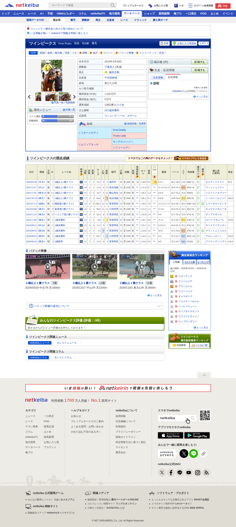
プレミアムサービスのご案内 (87, 421)
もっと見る (202, 96)
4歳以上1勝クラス (64, 182)
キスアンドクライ (215, 182)
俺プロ (178, 13)
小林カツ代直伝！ (106, 508)
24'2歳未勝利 (112, 110)
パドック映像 (125, 52)
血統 (49, 52)
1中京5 (41, 182)
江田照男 (113, 209)
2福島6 (41, 203)
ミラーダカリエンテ (216, 203)
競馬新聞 (164, 13)
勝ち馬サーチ (160, 20)
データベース (132, 13)
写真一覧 (58, 102)
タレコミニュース (67, 342)
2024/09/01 (31, 230)
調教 (83, 52)
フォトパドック (146, 52)
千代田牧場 (111, 77)
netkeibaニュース (39, 342)
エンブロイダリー (187, 321)
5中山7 (41, 187)
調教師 (85, 20)
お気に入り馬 (51, 442)
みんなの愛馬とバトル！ (51, 499)
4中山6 (41, 225)
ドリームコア (185, 281)
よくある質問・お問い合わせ (87, 426)
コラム (82, 13)
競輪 (223, 5)
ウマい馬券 (31, 426)
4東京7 (41, 198)
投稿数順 (179, 345)
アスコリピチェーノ (188, 316)
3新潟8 (41, 230)
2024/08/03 (31, 236)
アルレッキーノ (214, 236)
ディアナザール (214, 214)
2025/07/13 (31, 203)
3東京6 (41, 241)
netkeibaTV (98, 13)
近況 (161, 52)
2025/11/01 (31, 192)
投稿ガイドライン (126, 436)
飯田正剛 (114, 72)
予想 (50, 13)
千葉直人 (110, 66)
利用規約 (121, 426)
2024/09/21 (31, 225)
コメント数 (189, 262)
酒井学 (112, 182)
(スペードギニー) (214, 220)
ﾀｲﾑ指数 (155, 170)
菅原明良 (113, 203)
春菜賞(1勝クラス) (64, 209)
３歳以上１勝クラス (84, 283)
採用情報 (121, 416)
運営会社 (121, 452)
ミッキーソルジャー (216, 198)
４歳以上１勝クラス (37, 283)
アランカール (185, 286)
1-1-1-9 (119, 104)
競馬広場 (49, 426)
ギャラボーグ (185, 296)
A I (41, 13)
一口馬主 (191, 13)
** (137, 187)
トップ (6, 13)
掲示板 (58, 52)
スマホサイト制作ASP (172, 503)
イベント (227, 13)
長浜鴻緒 (113, 187)
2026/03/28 (31, 182)
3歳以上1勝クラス (64, 187)
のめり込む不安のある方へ (86, 431)
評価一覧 (70, 109)
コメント (106, 52)
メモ (74, 52)
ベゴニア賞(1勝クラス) (66, 214)
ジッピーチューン (187, 306)
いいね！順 (199, 345)
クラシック (140, 20)
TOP (33, 52)
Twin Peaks (65, 43)
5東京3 (41, 220)
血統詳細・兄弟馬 (136, 123)
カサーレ (132, 115)
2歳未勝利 (60, 220)
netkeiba (176, 91)
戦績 (42, 52)
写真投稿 (70, 102)
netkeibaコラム (38, 357)
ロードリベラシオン (216, 225)
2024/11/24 (31, 214)
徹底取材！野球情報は (113, 499)
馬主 (98, 20)
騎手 (73, 20)
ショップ (149, 13)
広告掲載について (126, 421)
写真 (67, 52)
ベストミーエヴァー (216, 192)
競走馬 (56, 20)
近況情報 (173, 77)
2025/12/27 (31, 187)
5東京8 (41, 214)
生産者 (110, 20)
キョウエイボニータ (216, 209)
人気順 (176, 262)
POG (203, 13)
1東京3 (41, 209)
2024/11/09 (31, 220)
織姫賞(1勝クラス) (64, 203)
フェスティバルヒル (188, 301)
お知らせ (76, 416)
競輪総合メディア (51, 512)
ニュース (18, 13)
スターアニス (185, 276)
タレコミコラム (63, 357)
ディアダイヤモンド (188, 311)
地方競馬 (114, 13)
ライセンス (122, 447)
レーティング (203, 262)
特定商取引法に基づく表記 (131, 442)
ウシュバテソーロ (115, 115)
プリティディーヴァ (216, 241)
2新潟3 (41, 236)
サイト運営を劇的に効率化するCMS (178, 508)
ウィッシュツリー (215, 187)
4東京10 (42, 192)
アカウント (50, 447)
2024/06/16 (31, 241)
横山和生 (113, 192)
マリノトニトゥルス (216, 230)
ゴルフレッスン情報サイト (112, 503)
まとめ (214, 13)
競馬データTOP (35, 20)
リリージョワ (185, 291)
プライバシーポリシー (128, 431)
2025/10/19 (31, 198)
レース (32, 13)
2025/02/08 (31, 209)
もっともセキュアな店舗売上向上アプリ (180, 499)
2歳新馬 (59, 241)
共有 (165, 43)
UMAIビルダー (66, 13)
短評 (94, 52)
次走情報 (158, 77)
